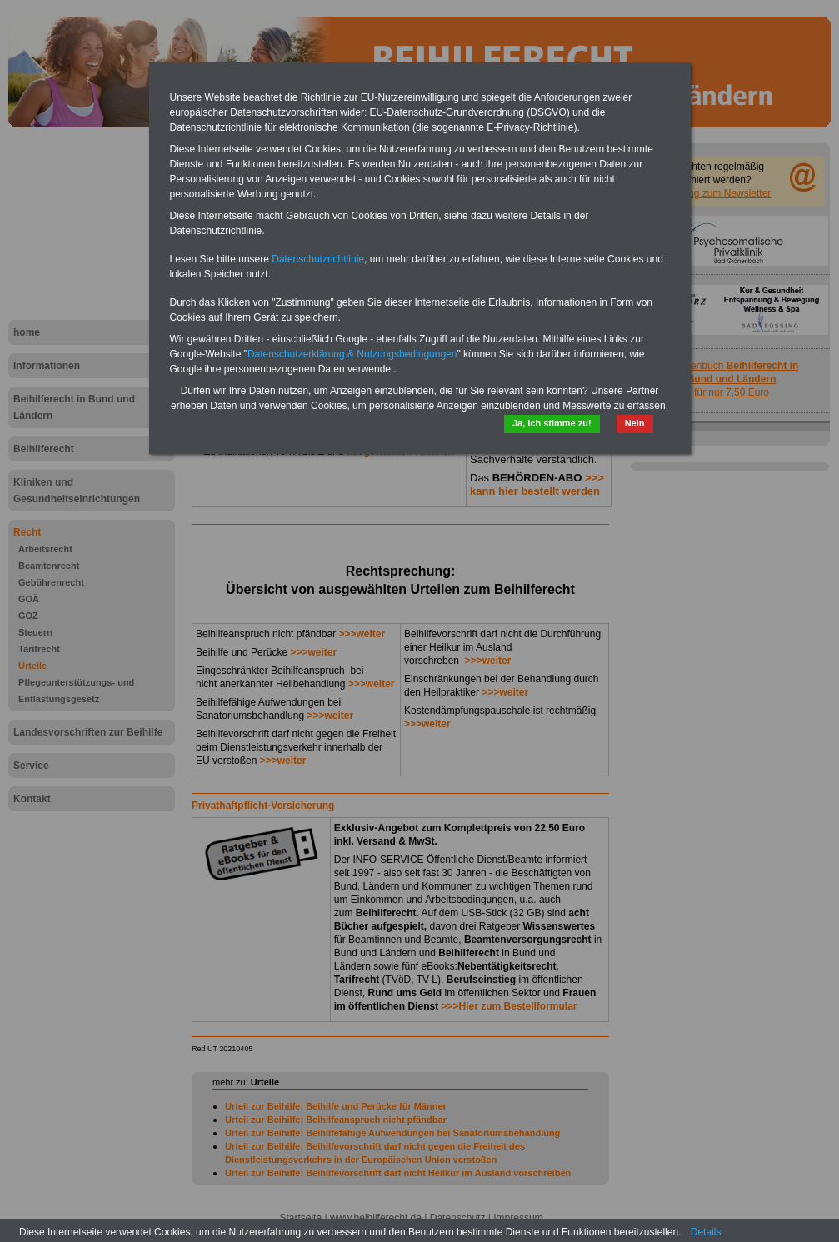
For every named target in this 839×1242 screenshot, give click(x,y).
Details (706, 1232)
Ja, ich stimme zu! (552, 423)
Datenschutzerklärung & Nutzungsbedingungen (352, 354)
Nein (635, 423)
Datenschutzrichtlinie (318, 259)
